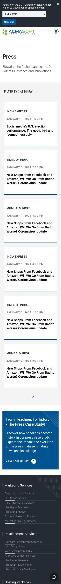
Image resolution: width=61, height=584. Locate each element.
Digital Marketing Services (19, 493)
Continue (9, 22)
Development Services (21, 534)
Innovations (42, 71)
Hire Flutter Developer (17, 560)
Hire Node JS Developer (18, 564)
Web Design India (15, 546)
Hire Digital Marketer (16, 507)
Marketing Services (18, 485)
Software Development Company (23, 541)
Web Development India (18, 551)
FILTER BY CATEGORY (21, 91)
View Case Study (21, 461)
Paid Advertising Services (19, 502)
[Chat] (54, 577)
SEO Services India (15, 498)
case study (41, 437)
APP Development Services (20, 555)
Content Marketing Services (20, 516)
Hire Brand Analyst (15, 511)
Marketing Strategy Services (21, 521)
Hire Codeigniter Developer (20, 569)
